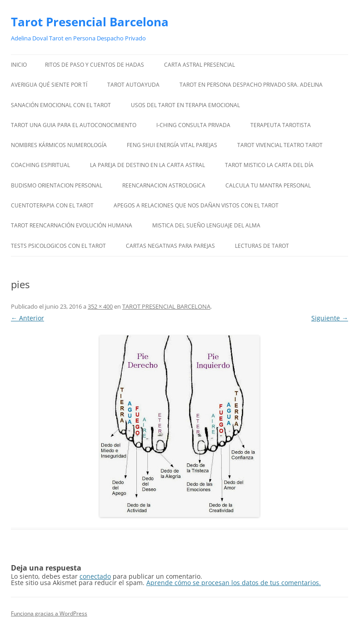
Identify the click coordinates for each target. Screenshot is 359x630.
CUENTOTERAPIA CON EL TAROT (52, 205)
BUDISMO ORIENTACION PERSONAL (56, 185)
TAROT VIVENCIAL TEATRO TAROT (280, 145)
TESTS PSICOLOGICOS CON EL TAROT (58, 246)
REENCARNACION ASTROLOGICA (163, 185)
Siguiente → (329, 318)
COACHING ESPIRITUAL (40, 165)
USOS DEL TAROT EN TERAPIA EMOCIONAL (185, 105)
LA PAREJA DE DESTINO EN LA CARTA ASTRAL (147, 165)
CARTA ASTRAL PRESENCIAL (199, 65)
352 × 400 (100, 306)
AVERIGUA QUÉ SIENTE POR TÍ (49, 85)
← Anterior (27, 318)
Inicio (19, 65)
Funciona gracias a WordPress (49, 613)
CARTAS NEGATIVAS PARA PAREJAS (170, 246)
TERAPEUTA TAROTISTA (280, 125)
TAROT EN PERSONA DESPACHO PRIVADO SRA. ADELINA (251, 85)
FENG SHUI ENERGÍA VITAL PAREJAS (172, 145)
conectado (95, 576)
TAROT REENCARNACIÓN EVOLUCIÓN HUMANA (71, 225)
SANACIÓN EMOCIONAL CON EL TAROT (61, 105)
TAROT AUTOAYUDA (133, 85)
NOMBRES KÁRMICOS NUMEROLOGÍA (59, 145)
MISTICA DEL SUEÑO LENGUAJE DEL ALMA (206, 225)
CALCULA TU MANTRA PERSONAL (268, 185)
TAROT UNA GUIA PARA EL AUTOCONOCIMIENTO (73, 125)
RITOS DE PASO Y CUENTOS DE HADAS (94, 65)
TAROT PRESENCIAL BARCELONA (166, 306)
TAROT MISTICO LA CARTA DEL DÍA (269, 165)
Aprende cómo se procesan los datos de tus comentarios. (233, 582)
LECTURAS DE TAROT (262, 246)
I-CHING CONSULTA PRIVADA (193, 125)
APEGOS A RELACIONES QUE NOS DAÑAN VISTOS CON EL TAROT (196, 205)
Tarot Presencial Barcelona (90, 22)
